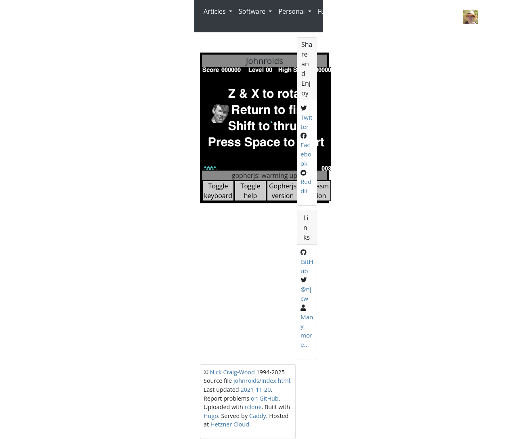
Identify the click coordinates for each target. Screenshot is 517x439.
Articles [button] (215, 11)
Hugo (211, 416)
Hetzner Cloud (229, 424)
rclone (253, 407)
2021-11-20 (255, 389)
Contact (383, 16)
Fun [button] (324, 11)
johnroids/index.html (261, 380)
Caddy (257, 416)
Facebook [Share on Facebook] (306, 154)
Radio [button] (351, 11)
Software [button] (253, 11)
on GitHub (265, 398)
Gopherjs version (282, 191)
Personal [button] (292, 11)
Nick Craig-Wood (430, 16)
